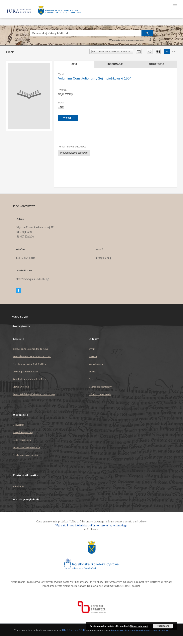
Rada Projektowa (22, 439)
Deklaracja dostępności (25, 454)
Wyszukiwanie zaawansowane (126, 40)
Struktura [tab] (156, 64)
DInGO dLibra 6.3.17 (73, 629)
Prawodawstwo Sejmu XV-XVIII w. (32, 356)
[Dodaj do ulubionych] (149, 51)
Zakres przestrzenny (100, 386)
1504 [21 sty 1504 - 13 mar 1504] (61, 106)
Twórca (93, 356)
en (173, 51)
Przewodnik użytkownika (26, 447)
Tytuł (92, 348)
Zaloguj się (19, 486)
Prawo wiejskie (21, 386)
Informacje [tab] (115, 64)
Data (91, 379)
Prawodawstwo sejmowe (74, 152)
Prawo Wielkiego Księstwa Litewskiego (34, 394)
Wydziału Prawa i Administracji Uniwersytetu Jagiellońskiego (91, 525)
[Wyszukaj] (147, 33)
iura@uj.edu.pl (104, 258)
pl (166, 51)
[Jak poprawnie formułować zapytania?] (150, 40)
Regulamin (19, 424)
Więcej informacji (139, 626)
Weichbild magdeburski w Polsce (30, 379)
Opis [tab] (74, 64)
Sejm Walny (65, 94)
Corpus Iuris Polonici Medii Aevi (30, 348)
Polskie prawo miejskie (25, 371)
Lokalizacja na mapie (100, 394)
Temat (92, 371)
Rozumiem (163, 626)
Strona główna (21, 326)
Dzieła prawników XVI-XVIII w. (30, 363)
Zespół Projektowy (23, 432)
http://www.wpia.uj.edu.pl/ (32, 279)
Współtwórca (96, 363)
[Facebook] (18, 290)
